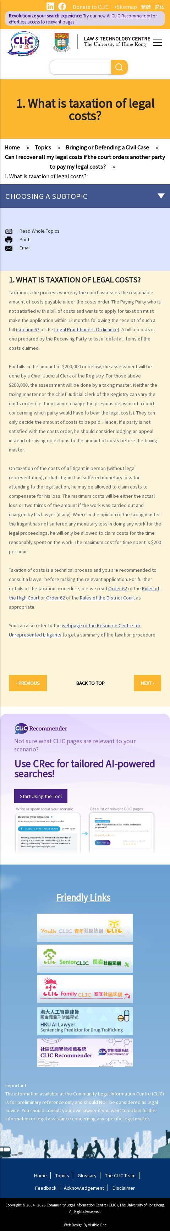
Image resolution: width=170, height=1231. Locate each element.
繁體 (146, 6)
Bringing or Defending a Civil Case (107, 147)
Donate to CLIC (91, 6)
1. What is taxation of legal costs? (45, 176)
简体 (160, 6)
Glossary (87, 1175)
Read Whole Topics (40, 230)
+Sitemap (125, 6)
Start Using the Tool (41, 796)
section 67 (28, 329)
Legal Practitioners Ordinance (86, 329)
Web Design (73, 1224)
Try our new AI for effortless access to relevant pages (83, 18)
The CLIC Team (120, 1175)
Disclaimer (124, 1187)
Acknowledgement (84, 1187)
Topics (42, 147)
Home (12, 147)
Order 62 (117, 588)
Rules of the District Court (107, 597)
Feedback (45, 1187)
